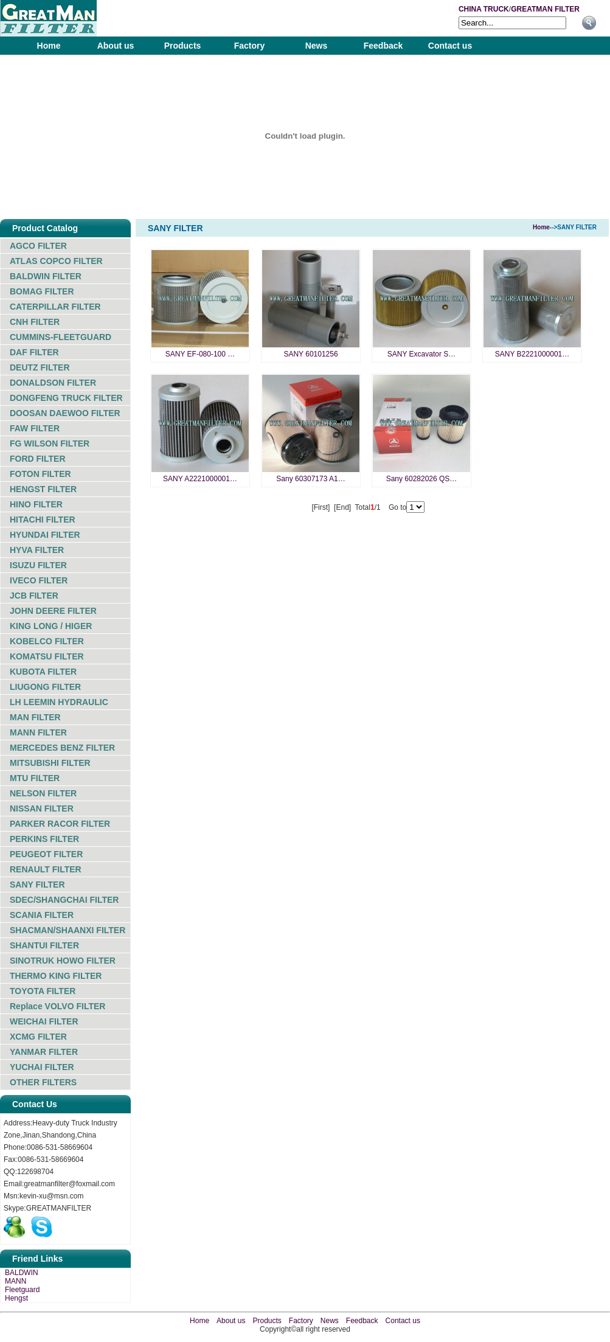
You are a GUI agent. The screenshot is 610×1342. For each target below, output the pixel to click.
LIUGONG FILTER (45, 687)
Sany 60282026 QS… (421, 479)
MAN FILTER (35, 717)
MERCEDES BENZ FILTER (62, 748)
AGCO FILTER (38, 246)
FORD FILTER (38, 459)
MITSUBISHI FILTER (50, 763)
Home (49, 45)
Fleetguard (22, 1289)
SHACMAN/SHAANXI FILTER (67, 930)
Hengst (16, 1298)
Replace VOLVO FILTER (57, 1006)
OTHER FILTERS (43, 1082)
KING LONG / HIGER (51, 626)
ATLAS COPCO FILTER (56, 261)
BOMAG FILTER (42, 291)
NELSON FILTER (43, 793)
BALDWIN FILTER (45, 276)
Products (182, 45)
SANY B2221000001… (532, 354)
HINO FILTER (36, 504)
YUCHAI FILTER (42, 1067)
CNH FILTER (35, 322)
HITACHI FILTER (42, 519)
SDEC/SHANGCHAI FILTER (64, 900)
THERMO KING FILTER (56, 976)
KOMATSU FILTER (47, 656)
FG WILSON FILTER (49, 443)
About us (115, 45)
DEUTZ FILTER (40, 367)
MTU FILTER (35, 778)
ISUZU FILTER (38, 565)
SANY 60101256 (310, 354)
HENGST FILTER (43, 489)
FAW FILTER (35, 428)
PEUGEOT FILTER (46, 854)
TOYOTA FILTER (42, 991)
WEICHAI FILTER (44, 1021)
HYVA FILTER (37, 550)
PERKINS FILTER (44, 839)
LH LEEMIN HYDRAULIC (59, 702)
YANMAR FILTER (44, 1052)
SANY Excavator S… (421, 354)
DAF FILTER (34, 352)
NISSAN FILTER (42, 808)
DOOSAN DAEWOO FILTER (65, 413)
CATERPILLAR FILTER (55, 306)
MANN (15, 1281)
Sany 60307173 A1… (310, 479)
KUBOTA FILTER (43, 671)
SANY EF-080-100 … (200, 354)
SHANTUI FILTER (44, 945)
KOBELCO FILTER (47, 641)
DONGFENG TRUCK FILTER (66, 398)
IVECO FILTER (39, 580)
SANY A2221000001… (200, 479)
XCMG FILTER (38, 1036)
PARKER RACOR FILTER (60, 824)
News (316, 45)
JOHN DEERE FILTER (53, 611)
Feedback (383, 45)
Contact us (450, 45)
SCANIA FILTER (42, 915)
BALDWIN (21, 1272)
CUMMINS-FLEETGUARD (60, 337)
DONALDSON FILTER (53, 383)
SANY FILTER (37, 884)
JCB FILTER (34, 595)
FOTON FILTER (40, 474)
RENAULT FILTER (45, 869)
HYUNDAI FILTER (45, 535)
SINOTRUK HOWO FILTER (63, 960)
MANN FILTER (38, 732)
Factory (249, 45)
